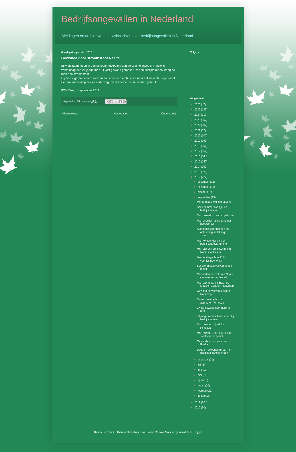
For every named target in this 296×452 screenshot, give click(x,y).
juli (199, 364)
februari (202, 390)
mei (200, 375)
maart (201, 385)
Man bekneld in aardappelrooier (215, 215)
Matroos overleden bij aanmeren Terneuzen (211, 301)
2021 (197, 130)
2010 (197, 407)
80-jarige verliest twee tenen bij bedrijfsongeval (215, 318)
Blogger (197, 432)
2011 (197, 402)
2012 (197, 177)
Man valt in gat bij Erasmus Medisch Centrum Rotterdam (215, 284)
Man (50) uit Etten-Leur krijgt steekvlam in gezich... (214, 334)
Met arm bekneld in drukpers (214, 201)
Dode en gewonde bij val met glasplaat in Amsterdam (214, 351)
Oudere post (168, 113)
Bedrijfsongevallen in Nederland (127, 19)
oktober (202, 192)
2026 (197, 104)
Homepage (120, 113)
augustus (203, 359)
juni (199, 369)
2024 (197, 114)
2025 (197, 109)
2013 (197, 172)
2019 (197, 140)
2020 (197, 135)
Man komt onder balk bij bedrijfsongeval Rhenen (212, 242)
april (200, 380)
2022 (197, 125)
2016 (197, 156)
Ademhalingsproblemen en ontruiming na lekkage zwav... (213, 232)
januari (201, 395)
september (204, 197)
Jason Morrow (155, 432)
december (203, 181)
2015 (197, 161)
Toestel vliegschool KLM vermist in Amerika (211, 259)
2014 (197, 166)
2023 (197, 120)
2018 (197, 146)
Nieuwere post (71, 113)
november (203, 186)
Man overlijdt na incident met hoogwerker (214, 222)
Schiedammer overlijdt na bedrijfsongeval (212, 209)
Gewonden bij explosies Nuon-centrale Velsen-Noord (215, 276)
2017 (197, 151)
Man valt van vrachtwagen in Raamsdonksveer (214, 250)
